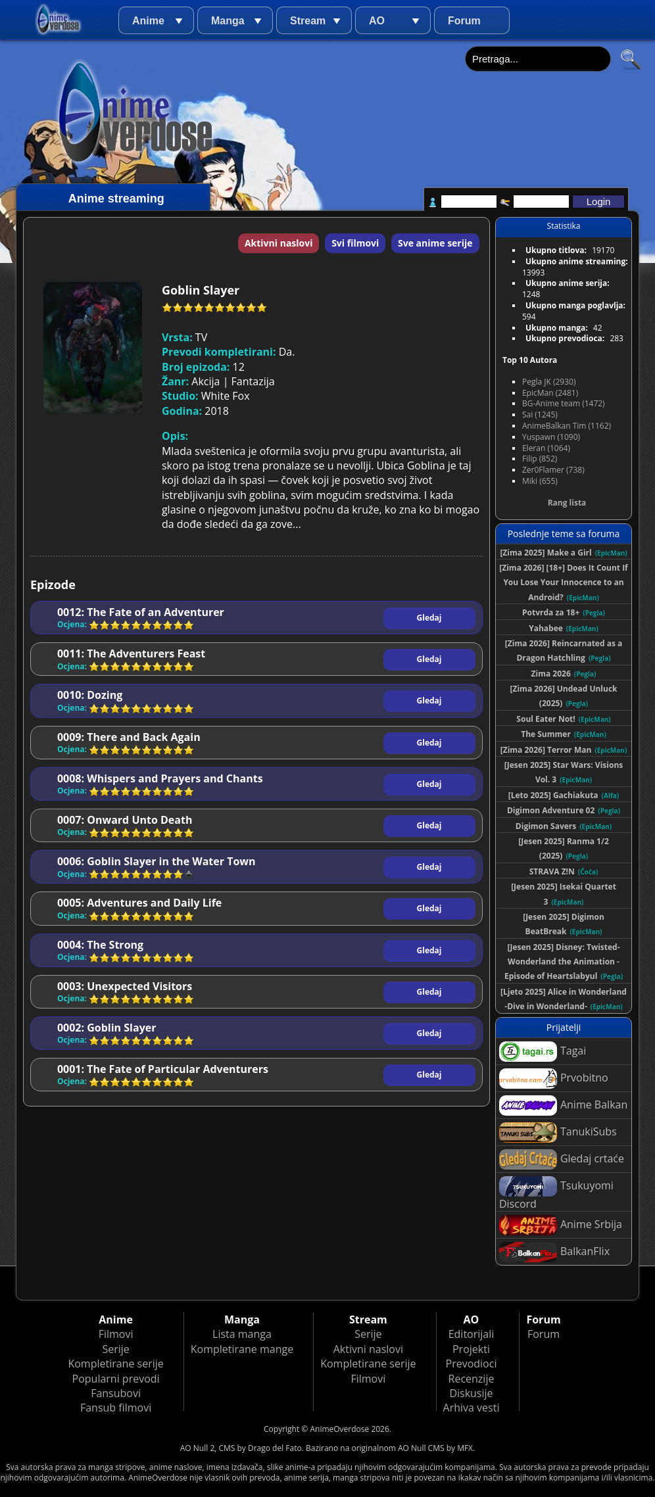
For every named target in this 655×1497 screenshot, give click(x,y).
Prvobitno (553, 1078)
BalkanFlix (554, 1252)
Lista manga (242, 1334)
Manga (228, 20)
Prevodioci (471, 1363)
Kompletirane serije (115, 1363)
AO (377, 20)
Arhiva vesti (471, 1407)
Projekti (471, 1349)
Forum (464, 20)
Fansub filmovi (115, 1407)
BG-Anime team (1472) (563, 403)
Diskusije (471, 1393)
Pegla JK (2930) (549, 381)
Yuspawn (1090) (551, 436)
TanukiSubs (558, 1132)
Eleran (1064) (546, 448)
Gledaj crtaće (561, 1159)
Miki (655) (540, 481)
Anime (148, 20)
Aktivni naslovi (279, 243)
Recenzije (472, 1378)
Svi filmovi (355, 243)
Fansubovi (116, 1393)
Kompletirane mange (242, 1349)
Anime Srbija (560, 1225)
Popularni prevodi (116, 1378)
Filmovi (116, 1334)
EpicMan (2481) (550, 392)
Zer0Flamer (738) (553, 469)
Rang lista (567, 502)
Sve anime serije (435, 243)
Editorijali (472, 1334)
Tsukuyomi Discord (556, 1193)
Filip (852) (539, 458)
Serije (115, 1349)
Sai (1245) (540, 414)
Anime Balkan (563, 1105)
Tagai (542, 1051)
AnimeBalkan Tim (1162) (566, 425)
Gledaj (429, 617)
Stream (308, 20)
